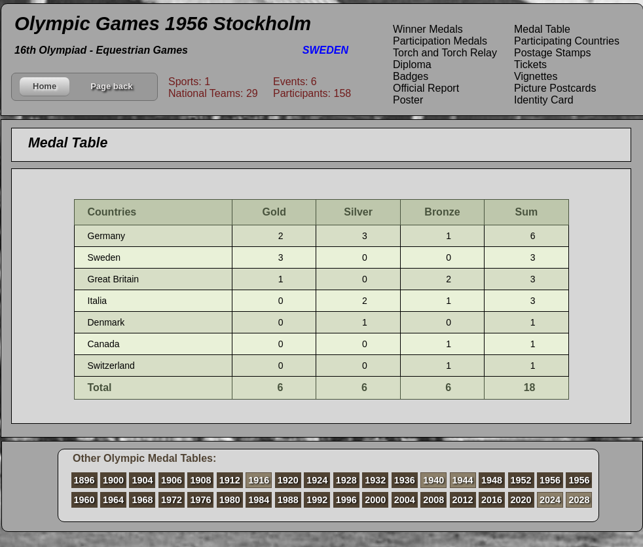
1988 (288, 500)
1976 (200, 500)
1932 (375, 480)
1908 (200, 480)
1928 (346, 480)
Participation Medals (440, 41)
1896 (84, 480)
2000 (375, 500)
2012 (462, 500)
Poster (408, 99)
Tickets (530, 64)
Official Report (426, 88)
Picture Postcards (555, 88)
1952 (521, 480)
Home (44, 86)
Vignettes (535, 76)
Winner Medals (428, 29)
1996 (346, 500)
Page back (111, 86)
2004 (404, 500)
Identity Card (544, 99)
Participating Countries (566, 41)
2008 (433, 500)
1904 (142, 480)
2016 (491, 500)
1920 (288, 480)
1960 (84, 500)
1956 (550, 480)
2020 (521, 500)
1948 (491, 480)
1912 (229, 480)
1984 (258, 500)
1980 (229, 500)
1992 (316, 500)
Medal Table (542, 29)
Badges (410, 76)
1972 (171, 500)
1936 (404, 480)
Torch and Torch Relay (445, 52)
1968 (142, 500)
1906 (171, 480)
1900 (113, 480)
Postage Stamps (552, 52)
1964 (113, 500)
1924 (316, 480)
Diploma (412, 64)
